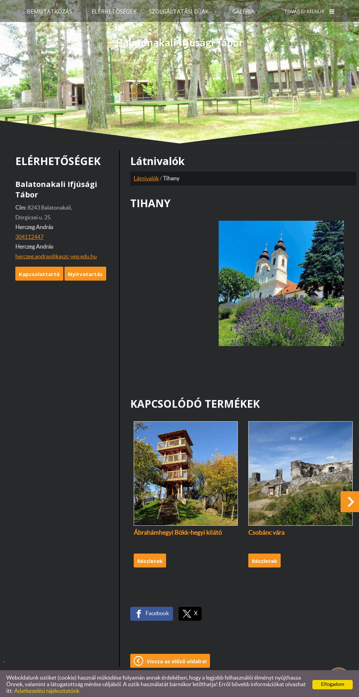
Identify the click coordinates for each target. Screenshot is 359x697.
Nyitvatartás (85, 271)
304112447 (29, 235)
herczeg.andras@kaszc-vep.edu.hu (56, 254)
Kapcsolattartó (39, 271)
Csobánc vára (266, 531)
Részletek (150, 558)
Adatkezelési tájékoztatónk (46, 689)
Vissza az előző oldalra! (176, 659)
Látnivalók (146, 176)
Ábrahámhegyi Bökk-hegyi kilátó (178, 531)
